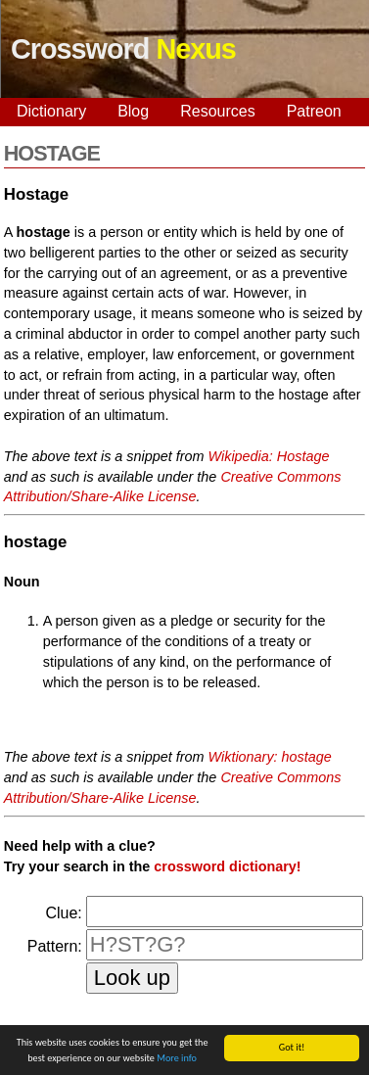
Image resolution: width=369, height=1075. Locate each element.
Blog (133, 111)
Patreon (314, 111)
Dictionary (51, 111)
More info (177, 1058)
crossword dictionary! (227, 866)
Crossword (123, 49)
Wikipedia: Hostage (269, 456)
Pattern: (54, 946)
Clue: (63, 913)
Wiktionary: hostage (270, 757)
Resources (217, 111)
